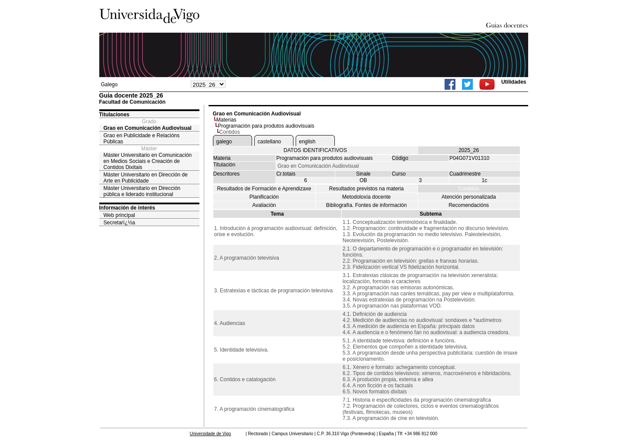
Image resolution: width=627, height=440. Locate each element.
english (307, 142)
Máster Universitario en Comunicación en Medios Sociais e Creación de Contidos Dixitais (148, 161)
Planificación (264, 197)
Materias (226, 120)
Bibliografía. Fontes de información (366, 205)
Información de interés (127, 208)
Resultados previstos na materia (366, 189)
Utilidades (513, 82)
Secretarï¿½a (119, 223)
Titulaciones (114, 115)
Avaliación (264, 205)
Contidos (468, 189)
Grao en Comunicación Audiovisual (148, 128)
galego (224, 142)
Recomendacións (468, 205)
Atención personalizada (469, 197)
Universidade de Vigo (210, 433)
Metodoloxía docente (366, 197)
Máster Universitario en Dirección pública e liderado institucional (142, 191)
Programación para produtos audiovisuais (266, 126)
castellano (269, 142)
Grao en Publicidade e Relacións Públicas (142, 138)
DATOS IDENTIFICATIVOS (315, 150)
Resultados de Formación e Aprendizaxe (264, 189)
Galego (109, 84)
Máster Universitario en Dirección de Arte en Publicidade (146, 178)
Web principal (119, 215)
